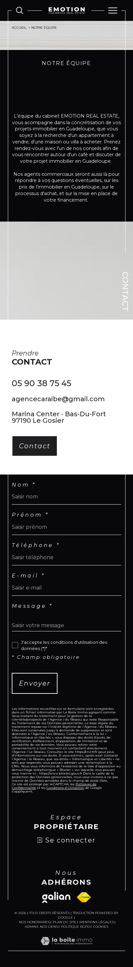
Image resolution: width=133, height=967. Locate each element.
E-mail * (28, 575)
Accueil (19, 27)
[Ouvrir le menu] (112, 10)
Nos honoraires (34, 922)
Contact (125, 291)
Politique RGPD (75, 927)
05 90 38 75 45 (41, 388)
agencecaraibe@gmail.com (58, 404)
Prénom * (30, 515)
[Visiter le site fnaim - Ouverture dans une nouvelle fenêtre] (84, 897)
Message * (32, 606)
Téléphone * (36, 545)
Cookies (100, 927)
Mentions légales (96, 922)
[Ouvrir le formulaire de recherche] (20, 10)
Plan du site (64, 922)
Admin (31, 927)
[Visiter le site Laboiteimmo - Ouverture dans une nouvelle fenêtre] (66, 947)
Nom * (24, 485)
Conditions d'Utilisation (65, 788)
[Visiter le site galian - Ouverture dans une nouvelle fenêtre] (56, 897)
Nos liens (49, 927)
